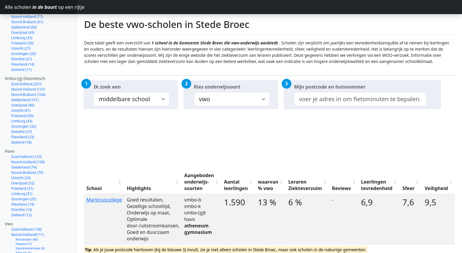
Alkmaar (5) (23, 232)
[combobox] (360, 99)
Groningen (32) (23, 105)
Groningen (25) (23, 178)
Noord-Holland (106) (28, 141)
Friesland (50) (22, 94)
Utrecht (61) (21, 89)
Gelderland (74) (24, 146)
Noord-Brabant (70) (27, 151)
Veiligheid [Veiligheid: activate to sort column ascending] (436, 188)
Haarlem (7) (24, 223)
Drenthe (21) (21, 38)
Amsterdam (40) (27, 219)
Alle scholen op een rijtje (41, 7)
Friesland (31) (22, 167)
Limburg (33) (21, 16)
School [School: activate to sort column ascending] (94, 188)
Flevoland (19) (22, 183)
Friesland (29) (22, 22)
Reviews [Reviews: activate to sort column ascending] (341, 188)
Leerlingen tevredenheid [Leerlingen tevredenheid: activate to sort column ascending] (376, 185)
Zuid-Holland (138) (26, 208)
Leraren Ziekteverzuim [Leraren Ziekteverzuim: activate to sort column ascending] (305, 185)
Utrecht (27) (21, 27)
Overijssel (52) (22, 162)
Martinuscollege (104, 200)
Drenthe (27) (21, 110)
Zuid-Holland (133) (26, 135)
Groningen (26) (23, 32)
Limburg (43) (21, 100)
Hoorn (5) (22, 241)
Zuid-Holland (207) (26, 63)
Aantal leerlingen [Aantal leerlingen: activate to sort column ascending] (236, 185)
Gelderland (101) (25, 78)
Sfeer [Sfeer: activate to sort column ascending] (408, 188)
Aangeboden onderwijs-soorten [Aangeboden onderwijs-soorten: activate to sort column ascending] (199, 182)
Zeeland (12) (21, 194)
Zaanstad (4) (24, 245)
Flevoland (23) (22, 116)
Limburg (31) (21, 172)
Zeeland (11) (21, 48)
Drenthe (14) (21, 188)
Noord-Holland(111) (27, 213)
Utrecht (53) (21, 156)
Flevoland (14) (22, 43)
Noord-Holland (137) (28, 68)
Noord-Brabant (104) (28, 73)
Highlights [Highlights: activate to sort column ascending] (139, 188)
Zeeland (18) (21, 121)
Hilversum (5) (25, 236)
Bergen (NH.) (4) (27, 249)
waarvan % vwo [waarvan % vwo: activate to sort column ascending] (268, 185)
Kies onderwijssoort (217, 87)
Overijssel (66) (22, 84)
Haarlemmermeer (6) (30, 227)
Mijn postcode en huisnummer (330, 87)
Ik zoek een (107, 87)
